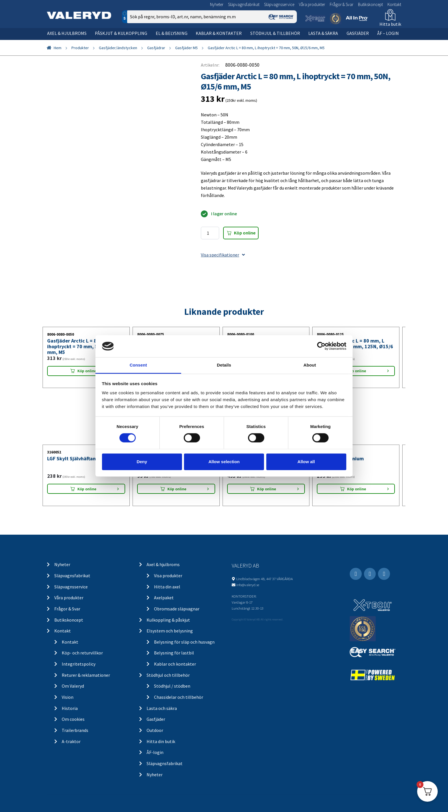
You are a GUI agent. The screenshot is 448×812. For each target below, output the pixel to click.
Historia (70, 708)
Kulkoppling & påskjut (168, 620)
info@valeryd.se (247, 584)
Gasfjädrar (156, 47)
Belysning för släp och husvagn (184, 642)
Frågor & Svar (341, 4)
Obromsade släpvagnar (176, 609)
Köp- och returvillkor (82, 653)
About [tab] (309, 365)
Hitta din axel (167, 587)
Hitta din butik (161, 741)
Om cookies (73, 719)
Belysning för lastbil (174, 653)
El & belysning (171, 33)
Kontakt (394, 4)
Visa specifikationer (223, 255)
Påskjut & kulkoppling (121, 33)
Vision (67, 697)
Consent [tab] (138, 365)
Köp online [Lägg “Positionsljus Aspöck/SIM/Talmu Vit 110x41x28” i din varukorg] (176, 488)
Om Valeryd (73, 686)
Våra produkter (312, 4)
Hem (57, 47)
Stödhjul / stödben (172, 686)
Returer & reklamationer (86, 675)
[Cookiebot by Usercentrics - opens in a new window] (321, 346)
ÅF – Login (388, 33)
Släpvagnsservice (279, 4)
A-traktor (71, 741)
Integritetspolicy (78, 664)
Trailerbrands (75, 730)
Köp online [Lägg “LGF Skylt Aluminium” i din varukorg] (356, 488)
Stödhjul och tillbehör (168, 675)
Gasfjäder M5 (186, 47)
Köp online (244, 233)
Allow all (306, 461)
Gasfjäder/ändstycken (118, 47)
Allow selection (223, 461)
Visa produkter (168, 575)
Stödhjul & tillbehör (275, 33)
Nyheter (216, 4)
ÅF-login (155, 752)
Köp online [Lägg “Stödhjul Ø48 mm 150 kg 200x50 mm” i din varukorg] (266, 488)
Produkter (80, 47)
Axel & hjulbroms (67, 33)
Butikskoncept (370, 4)
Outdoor (155, 730)
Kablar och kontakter (175, 664)
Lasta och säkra (162, 708)
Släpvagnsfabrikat (243, 4)
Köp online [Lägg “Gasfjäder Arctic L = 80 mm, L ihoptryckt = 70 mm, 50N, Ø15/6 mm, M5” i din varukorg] (86, 370)
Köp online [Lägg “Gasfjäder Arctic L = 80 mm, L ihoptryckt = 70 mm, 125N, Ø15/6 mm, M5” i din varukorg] (356, 370)
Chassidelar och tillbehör (178, 697)
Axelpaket (164, 597)
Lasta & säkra (323, 33)
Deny (142, 461)
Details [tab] (224, 365)
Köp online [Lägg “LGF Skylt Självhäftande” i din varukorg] (86, 488)
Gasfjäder (358, 33)
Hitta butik (390, 24)
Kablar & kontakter (219, 33)
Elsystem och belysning (170, 631)
